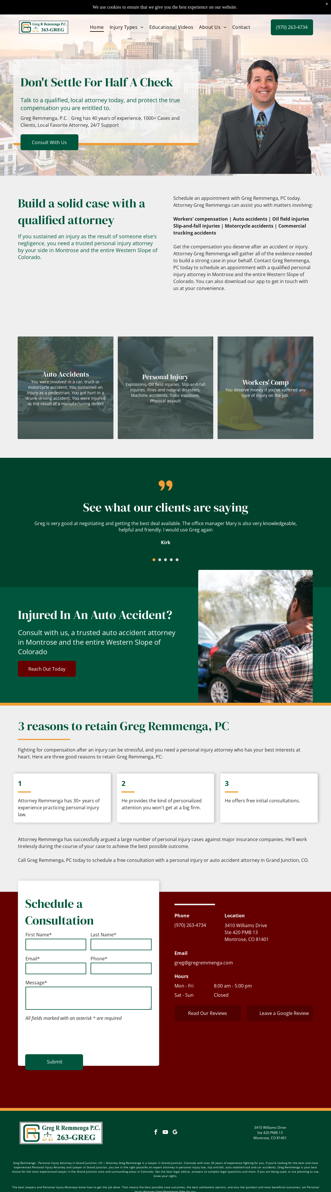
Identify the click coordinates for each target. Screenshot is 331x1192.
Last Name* (103, 938)
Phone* (99, 962)
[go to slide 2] (159, 559)
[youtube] (165, 1112)
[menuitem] (97, 12)
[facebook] (156, 1112)
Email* (32, 962)
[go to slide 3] (165, 559)
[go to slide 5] (177, 559)
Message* (36, 986)
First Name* (38, 938)
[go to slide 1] (153, 559)
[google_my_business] (175, 1112)
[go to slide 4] (171, 559)
